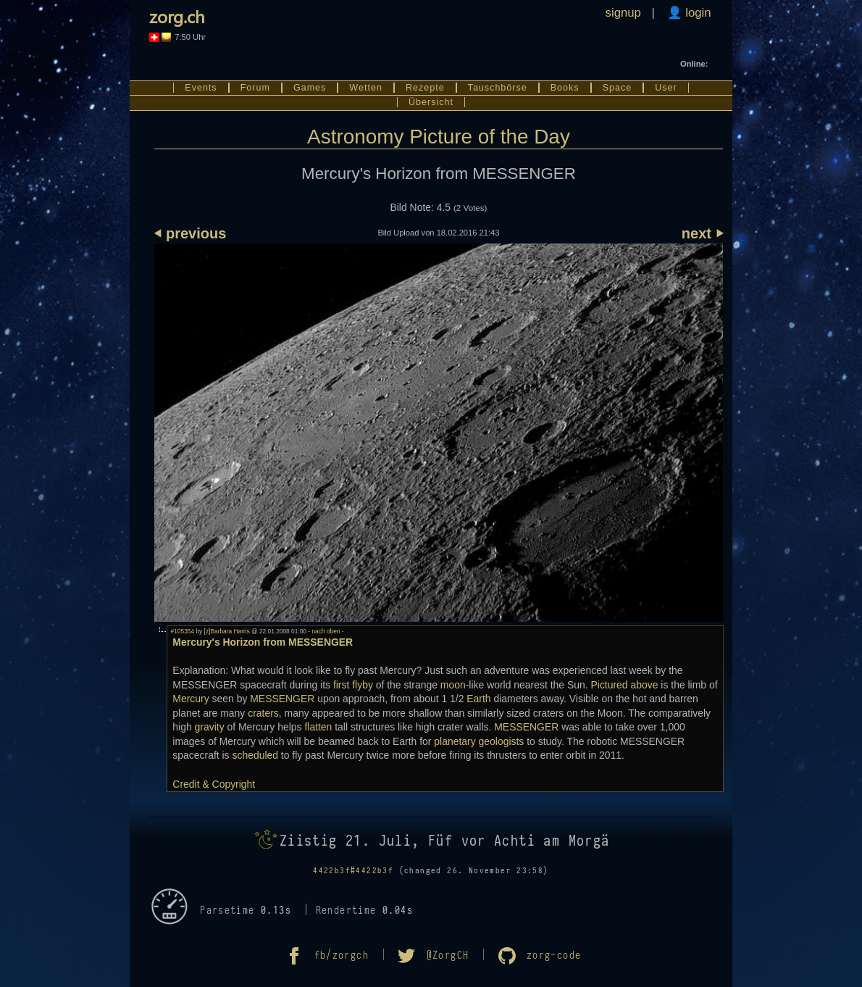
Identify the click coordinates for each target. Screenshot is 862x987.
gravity (210, 727)
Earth (478, 698)
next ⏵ (702, 233)
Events (201, 88)
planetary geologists (479, 741)
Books (565, 88)
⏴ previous (190, 233)
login (696, 13)
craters (263, 713)
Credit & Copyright (213, 784)
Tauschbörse (497, 88)
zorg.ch (177, 16)
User (666, 88)
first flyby (353, 685)
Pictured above (624, 685)
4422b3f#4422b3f (353, 870)
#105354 (183, 631)
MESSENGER (282, 698)
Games (309, 88)
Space (617, 88)
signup (623, 13)
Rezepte (425, 88)
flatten (318, 727)
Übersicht (431, 102)
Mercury (190, 698)
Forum (255, 88)
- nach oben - (325, 631)
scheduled (255, 755)
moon (453, 685)
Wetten (365, 88)
